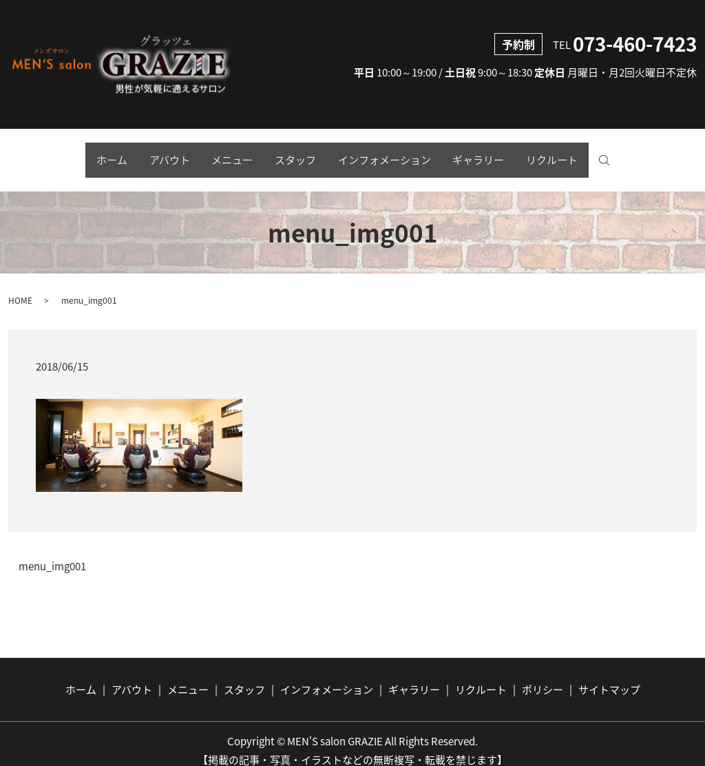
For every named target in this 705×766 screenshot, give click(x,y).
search (644, 154)
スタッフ (295, 153)
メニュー (223, 153)
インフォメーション (393, 153)
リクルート (579, 153)
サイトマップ (609, 675)
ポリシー (542, 675)
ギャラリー (497, 153)
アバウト (151, 153)
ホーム (84, 153)
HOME (20, 286)
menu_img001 (52, 553)
